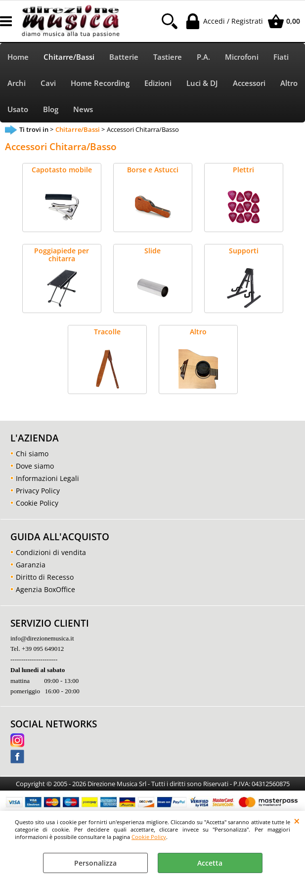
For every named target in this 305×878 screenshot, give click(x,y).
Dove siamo (35, 466)
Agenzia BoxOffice (45, 589)
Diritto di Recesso (45, 577)
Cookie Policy (148, 836)
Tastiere (167, 57)
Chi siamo (32, 453)
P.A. (203, 57)
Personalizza (95, 863)
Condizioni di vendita (51, 552)
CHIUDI (297, 821)
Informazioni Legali (47, 478)
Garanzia (30, 564)
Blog (50, 109)
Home (18, 57)
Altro (289, 83)
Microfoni (242, 57)
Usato (17, 109)
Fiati (281, 57)
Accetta (209, 863)
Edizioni (158, 83)
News (83, 109)
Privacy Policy (38, 490)
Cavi (48, 83)
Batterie (123, 57)
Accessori (249, 83)
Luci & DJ (202, 83)
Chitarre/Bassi (69, 57)
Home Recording (100, 83)
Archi (16, 83)
